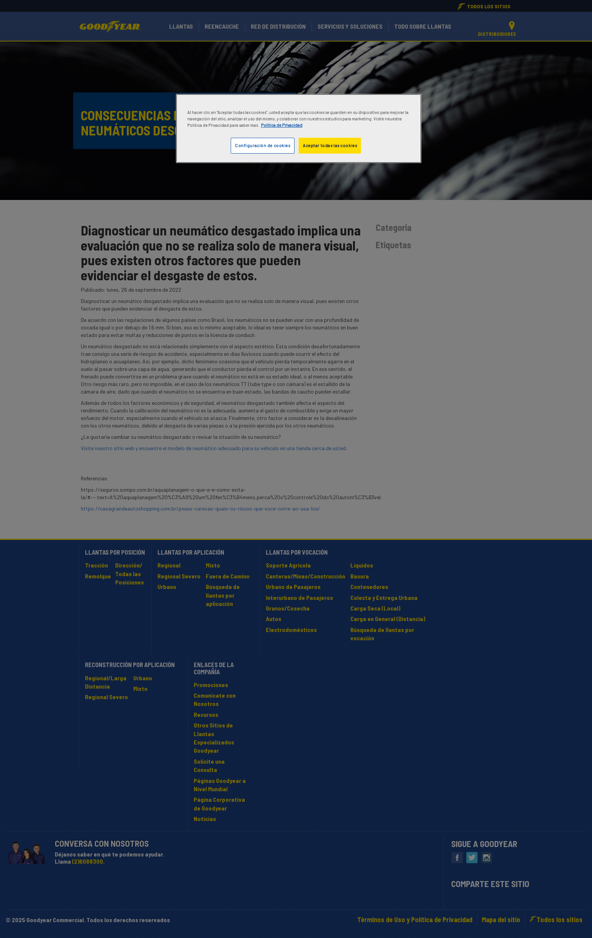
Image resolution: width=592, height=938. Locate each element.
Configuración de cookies (262, 145)
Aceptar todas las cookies (330, 145)
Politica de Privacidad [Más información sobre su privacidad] (281, 125)
